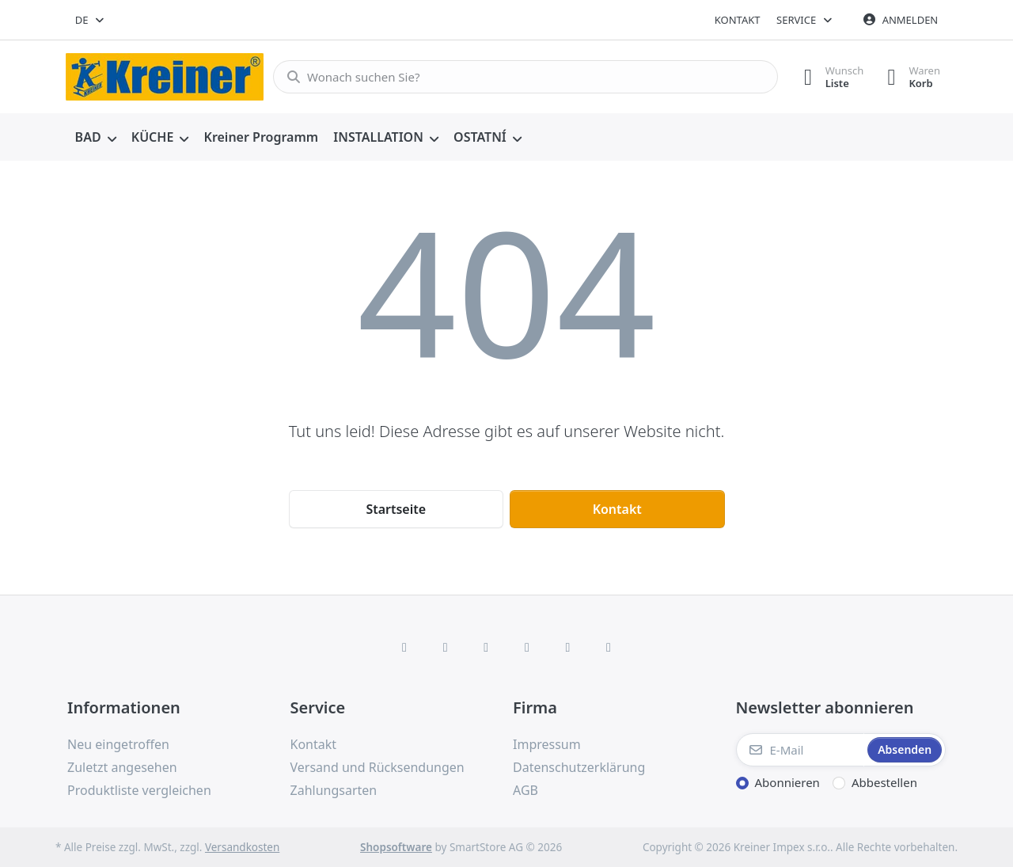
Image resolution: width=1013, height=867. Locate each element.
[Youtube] (568, 646)
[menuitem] (95, 138)
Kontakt (738, 20)
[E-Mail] (800, 749)
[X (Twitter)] (445, 646)
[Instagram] (486, 646)
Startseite (396, 509)
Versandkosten (242, 847)
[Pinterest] (608, 646)
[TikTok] (527, 646)
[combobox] (90, 20)
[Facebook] (404, 646)
